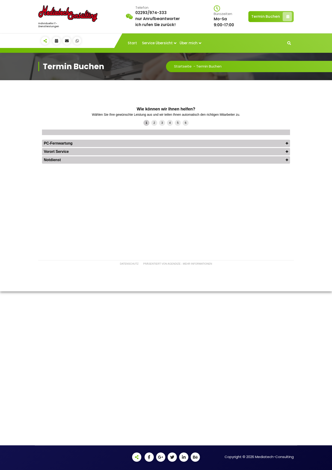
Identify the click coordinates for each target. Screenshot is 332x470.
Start (132, 43)
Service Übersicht (157, 43)
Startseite (183, 66)
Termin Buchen (271, 16)
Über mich (189, 43)
